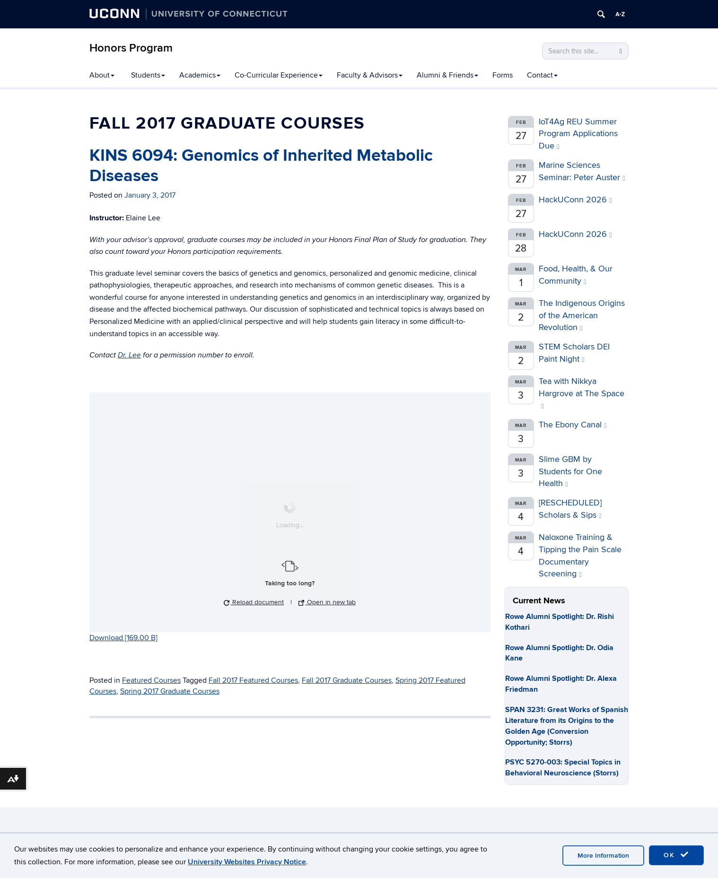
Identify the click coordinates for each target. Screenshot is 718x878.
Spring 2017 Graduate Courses (169, 691)
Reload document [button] (254, 602)
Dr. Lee (129, 355)
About (101, 75)
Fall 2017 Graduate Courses (347, 680)
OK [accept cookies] (676, 855)
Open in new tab (327, 602)
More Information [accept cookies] (603, 856)
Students (148, 75)
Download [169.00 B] (123, 638)
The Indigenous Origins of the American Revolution (582, 315)
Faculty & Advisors (370, 75)
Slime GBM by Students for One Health (570, 471)
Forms (502, 75)
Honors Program (131, 48)
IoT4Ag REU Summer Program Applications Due (578, 134)
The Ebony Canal (573, 425)
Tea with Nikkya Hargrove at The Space (581, 393)
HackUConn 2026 (575, 200)
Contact (542, 75)
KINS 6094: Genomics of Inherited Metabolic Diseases (261, 165)
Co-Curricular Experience (279, 75)
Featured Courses (151, 680)
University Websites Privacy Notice (247, 862)
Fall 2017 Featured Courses (253, 680)
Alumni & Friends (447, 75)
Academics (199, 75)
